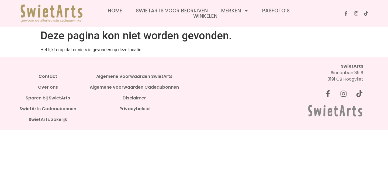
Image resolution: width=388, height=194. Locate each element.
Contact (48, 76)
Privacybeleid (134, 109)
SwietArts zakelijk (48, 119)
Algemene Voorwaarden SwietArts (134, 76)
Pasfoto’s (276, 10)
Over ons (48, 87)
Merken (235, 10)
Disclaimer (134, 98)
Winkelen (205, 16)
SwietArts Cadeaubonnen (47, 109)
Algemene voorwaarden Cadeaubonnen (134, 87)
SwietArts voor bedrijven (172, 10)
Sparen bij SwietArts (48, 98)
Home (115, 10)
